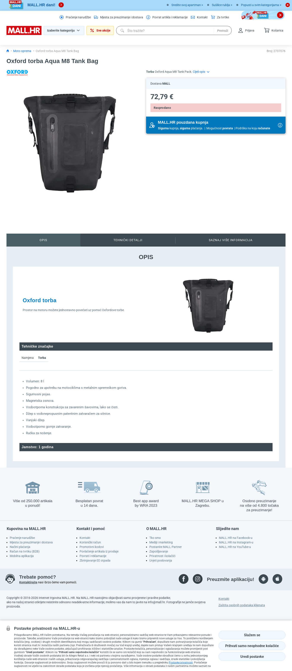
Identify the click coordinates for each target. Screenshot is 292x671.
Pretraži (222, 30)
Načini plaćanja (20, 547)
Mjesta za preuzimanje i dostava (31, 542)
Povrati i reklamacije (93, 556)
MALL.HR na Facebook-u (235, 538)
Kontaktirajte (28, 582)
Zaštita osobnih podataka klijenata (242, 605)
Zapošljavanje (158, 551)
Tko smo (155, 538)
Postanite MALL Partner (165, 547)
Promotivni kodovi (92, 547)
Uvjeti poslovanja (160, 560)
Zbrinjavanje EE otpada (95, 560)
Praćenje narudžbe (22, 538)
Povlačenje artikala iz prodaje (99, 551)
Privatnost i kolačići (162, 556)
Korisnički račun (90, 542)
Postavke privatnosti (181, 662)
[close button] (288, 5)
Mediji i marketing (161, 542)
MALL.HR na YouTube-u (235, 547)
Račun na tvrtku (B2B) (25, 551)
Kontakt (85, 538)
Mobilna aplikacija (22, 556)
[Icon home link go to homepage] (7, 51)
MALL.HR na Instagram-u (236, 542)
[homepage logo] (23, 34)
